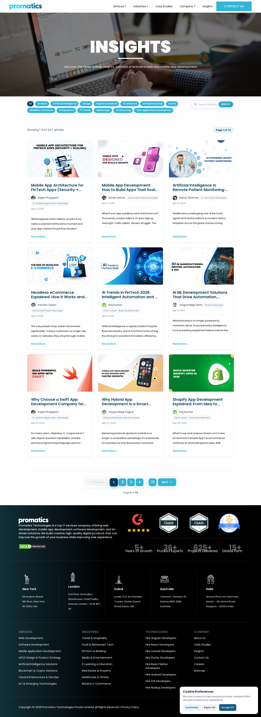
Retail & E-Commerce (96, 684)
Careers (199, 664)
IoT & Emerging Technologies (38, 684)
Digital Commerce (106, 103)
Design (86, 103)
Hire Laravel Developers (160, 651)
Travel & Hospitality (94, 638)
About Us (199, 638)
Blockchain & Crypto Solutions (38, 671)
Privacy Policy (130, 707)
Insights (208, 6)
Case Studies (164, 6)
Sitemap (199, 671)
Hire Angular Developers (160, 638)
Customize (191, 707)
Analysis (42, 103)
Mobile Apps (103, 110)
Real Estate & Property (96, 671)
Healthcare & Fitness (95, 677)
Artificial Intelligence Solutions (38, 664)
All (30, 103)
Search (225, 104)
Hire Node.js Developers (160, 687)
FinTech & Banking (94, 651)
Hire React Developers (159, 644)
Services (118, 6)
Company (186, 6)
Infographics (66, 110)
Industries (140, 6)
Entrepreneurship (153, 103)
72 (152, 482)
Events (172, 103)
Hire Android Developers (160, 674)
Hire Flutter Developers (160, 657)
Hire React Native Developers (156, 666)
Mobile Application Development (40, 651)
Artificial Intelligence (65, 103)
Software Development (34, 644)
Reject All (209, 707)
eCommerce (130, 103)
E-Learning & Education (97, 664)
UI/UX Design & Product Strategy (40, 657)
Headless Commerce (41, 110)
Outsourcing (123, 110)
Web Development (31, 638)
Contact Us (234, 6)
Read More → (39, 236)
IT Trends (85, 110)
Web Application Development (154, 110)
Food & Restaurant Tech (98, 644)
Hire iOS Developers (158, 681)
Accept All (227, 707)
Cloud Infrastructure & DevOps (39, 677)
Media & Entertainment (97, 657)
